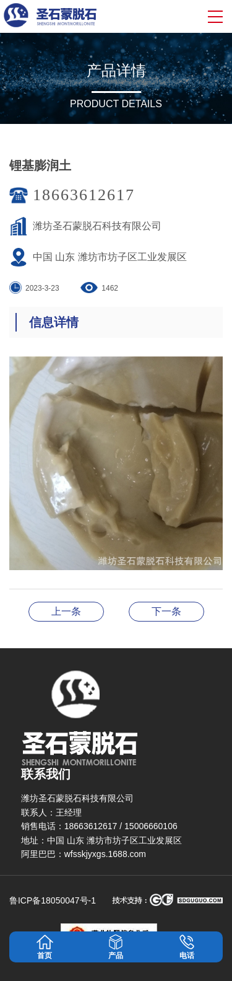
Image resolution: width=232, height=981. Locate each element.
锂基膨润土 (66, 611)
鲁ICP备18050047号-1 (52, 900)
